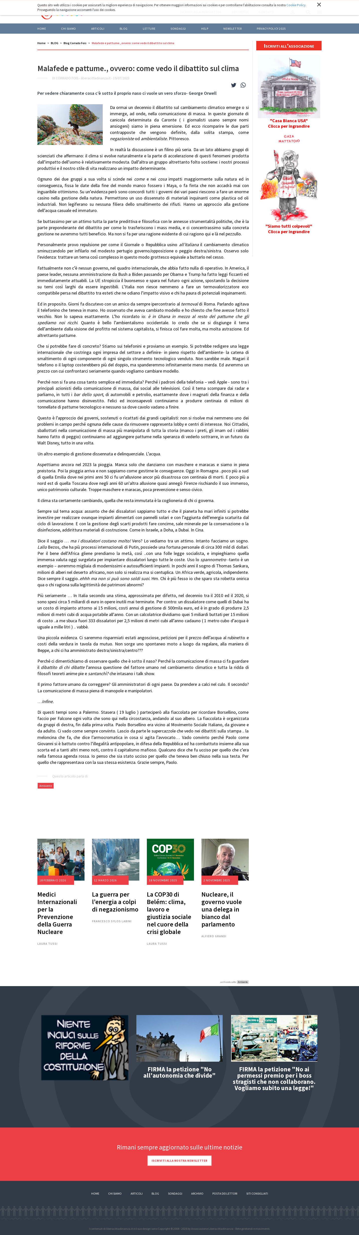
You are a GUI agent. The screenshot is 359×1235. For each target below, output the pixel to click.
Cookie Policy (295, 5)
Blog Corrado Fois (75, 43)
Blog (155, 1193)
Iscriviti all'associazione (289, 45)
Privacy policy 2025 (271, 28)
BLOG (124, 28)
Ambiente (45, 786)
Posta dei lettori (224, 1193)
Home (41, 28)
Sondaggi (178, 28)
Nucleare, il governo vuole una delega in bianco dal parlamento (221, 909)
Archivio (197, 1193)
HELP (204, 28)
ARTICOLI (97, 28)
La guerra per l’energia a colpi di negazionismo (115, 901)
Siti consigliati (257, 1193)
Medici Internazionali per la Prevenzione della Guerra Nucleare (57, 913)
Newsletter (232, 28)
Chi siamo (68, 28)
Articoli (137, 1193)
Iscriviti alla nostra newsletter (179, 1160)
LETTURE (149, 28)
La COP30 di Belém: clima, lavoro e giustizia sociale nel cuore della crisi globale (169, 913)
